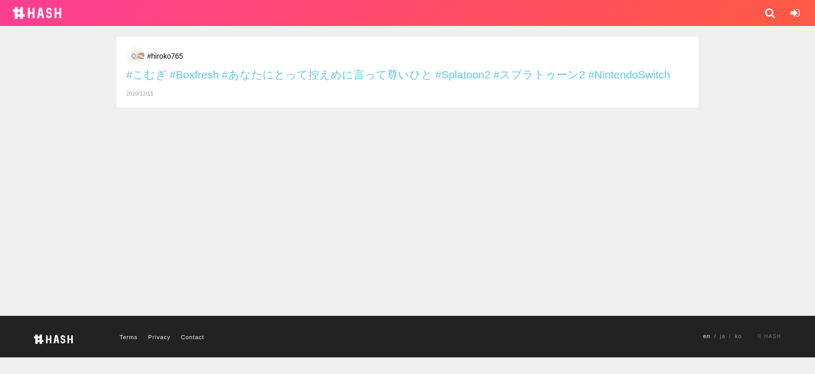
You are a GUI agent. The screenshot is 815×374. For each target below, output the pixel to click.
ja (723, 336)
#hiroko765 (165, 56)
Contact (192, 337)
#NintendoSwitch (629, 75)
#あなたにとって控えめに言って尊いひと (327, 75)
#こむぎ (146, 75)
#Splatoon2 (462, 75)
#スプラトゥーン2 (539, 75)
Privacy (159, 337)
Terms (129, 337)
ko (738, 336)
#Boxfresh (194, 75)
